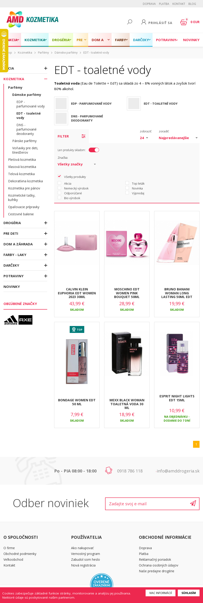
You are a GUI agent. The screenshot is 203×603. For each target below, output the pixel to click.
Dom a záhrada (100, 42)
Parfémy (43, 52)
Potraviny (166, 39)
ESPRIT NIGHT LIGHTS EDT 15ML (176, 398)
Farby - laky (120, 42)
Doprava (149, 4)
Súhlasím (188, 593)
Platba (164, 4)
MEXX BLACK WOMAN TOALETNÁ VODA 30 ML (126, 404)
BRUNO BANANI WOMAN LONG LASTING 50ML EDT (176, 293)
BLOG (192, 4)
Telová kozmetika (21, 174)
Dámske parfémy (66, 52)
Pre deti (80, 42)
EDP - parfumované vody (30, 104)
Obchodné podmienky (19, 553)
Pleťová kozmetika (22, 159)
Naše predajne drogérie (156, 571)
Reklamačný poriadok (155, 559)
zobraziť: (146, 131)
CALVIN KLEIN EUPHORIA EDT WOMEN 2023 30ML (77, 293)
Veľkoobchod (13, 559)
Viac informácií (160, 593)
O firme (9, 548)
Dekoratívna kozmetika (25, 181)
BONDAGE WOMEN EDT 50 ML (77, 402)
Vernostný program (85, 553)
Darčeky (141, 39)
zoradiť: (164, 131)
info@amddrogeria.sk (178, 471)
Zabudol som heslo (85, 559)
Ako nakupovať (82, 548)
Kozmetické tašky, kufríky (21, 197)
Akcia (12, 39)
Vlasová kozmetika (22, 166)
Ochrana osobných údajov (158, 565)
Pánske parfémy (24, 141)
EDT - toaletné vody (96, 52)
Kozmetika (35, 39)
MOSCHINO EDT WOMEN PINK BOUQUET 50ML (127, 293)
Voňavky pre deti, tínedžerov (25, 150)
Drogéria (60, 39)
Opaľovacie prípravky (23, 207)
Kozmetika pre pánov (24, 188)
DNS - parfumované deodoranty (26, 129)
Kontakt (178, 4)
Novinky (191, 39)
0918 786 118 (130, 471)
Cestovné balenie (21, 214)
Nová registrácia (83, 565)
